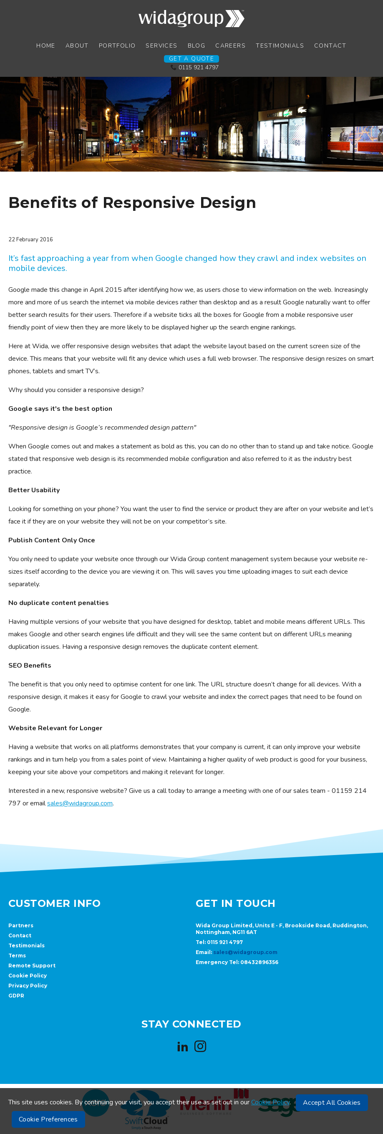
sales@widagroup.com (80, 803)
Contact (330, 46)
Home (45, 46)
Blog (197, 46)
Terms (17, 955)
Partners (20, 925)
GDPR (16, 995)
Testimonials (280, 46)
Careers (230, 46)
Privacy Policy (27, 985)
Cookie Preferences (48, 1119)
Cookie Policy (27, 975)
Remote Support (31, 965)
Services (161, 46)
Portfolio (117, 46)
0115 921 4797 (199, 67)
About (77, 46)
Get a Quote (191, 59)
